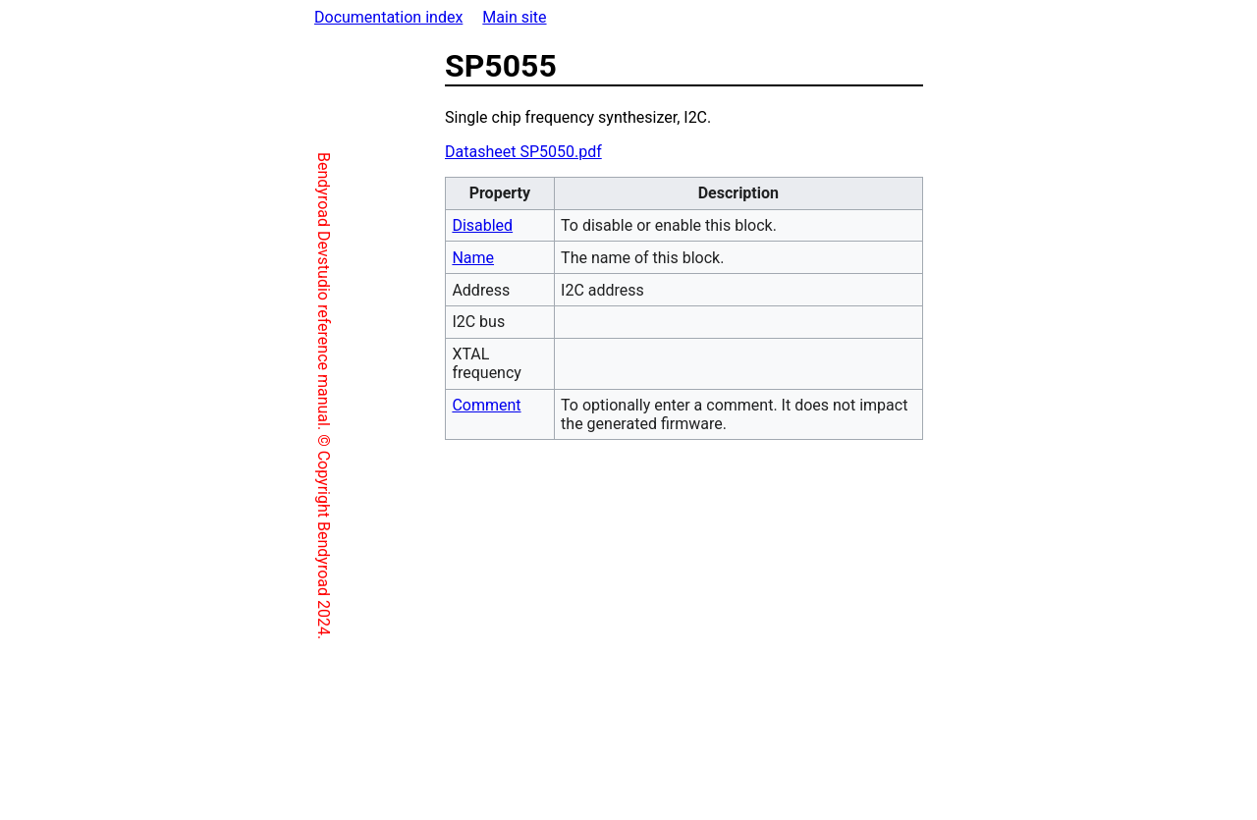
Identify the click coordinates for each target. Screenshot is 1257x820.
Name (389, 257)
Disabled (398, 225)
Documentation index (388, 17)
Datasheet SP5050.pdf (440, 151)
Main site (514, 17)
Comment (402, 405)
